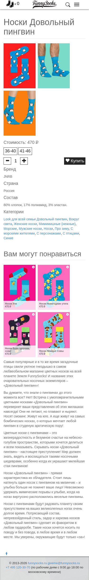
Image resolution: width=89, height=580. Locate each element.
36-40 (10, 151)
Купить (74, 160)
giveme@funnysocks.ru (64, 563)
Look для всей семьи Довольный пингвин (35, 219)
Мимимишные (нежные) (57, 224)
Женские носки (25, 224)
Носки (48, 228)
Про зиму (62, 228)
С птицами (71, 233)
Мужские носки (30, 228)
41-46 (25, 151)
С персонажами (49, 233)
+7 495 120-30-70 (18, 567)
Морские (10, 228)
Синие (8, 238)
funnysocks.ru (37, 563)
